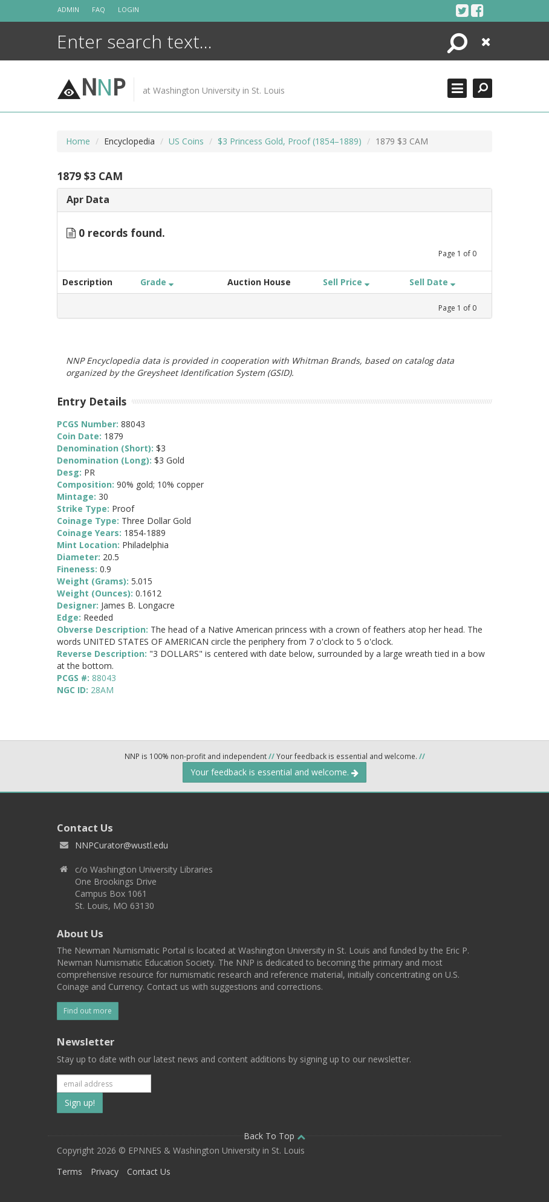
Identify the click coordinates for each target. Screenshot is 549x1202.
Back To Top (274, 1136)
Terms (69, 1171)
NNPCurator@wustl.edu (121, 845)
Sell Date (432, 282)
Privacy (105, 1171)
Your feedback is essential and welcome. (274, 772)
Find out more (87, 1011)
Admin (68, 9)
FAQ (98, 9)
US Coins (186, 141)
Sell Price (346, 282)
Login (128, 9)
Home (78, 141)
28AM (102, 690)
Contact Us (149, 1171)
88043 (104, 677)
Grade (157, 282)
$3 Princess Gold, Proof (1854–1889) (290, 141)
